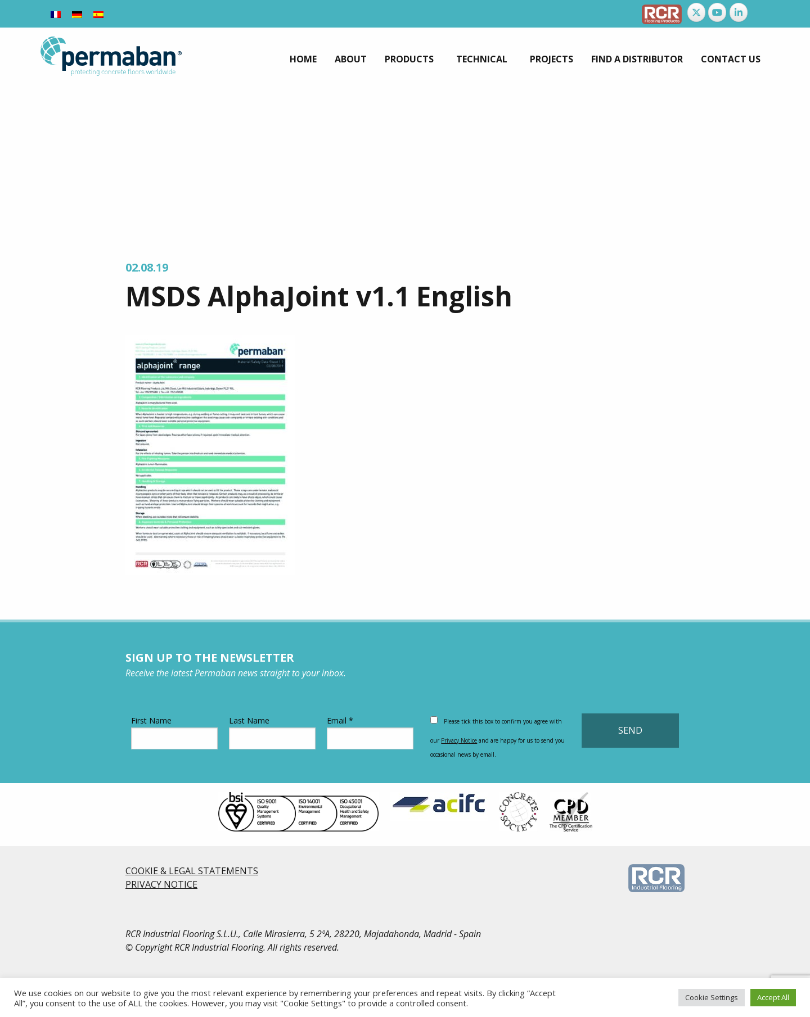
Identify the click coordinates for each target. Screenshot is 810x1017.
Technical (481, 59)
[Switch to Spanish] (98, 13)
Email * (370, 732)
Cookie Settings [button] (711, 997)
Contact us (730, 59)
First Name (174, 732)
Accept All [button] (773, 997)
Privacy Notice (459, 740)
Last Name (272, 732)
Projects (551, 59)
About (351, 59)
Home (303, 59)
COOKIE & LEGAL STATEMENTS (191, 871)
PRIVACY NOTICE (161, 884)
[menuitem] (303, 59)
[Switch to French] (55, 13)
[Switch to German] (77, 13)
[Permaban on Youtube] (717, 12)
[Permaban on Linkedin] (739, 12)
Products (409, 59)
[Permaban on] (759, 12)
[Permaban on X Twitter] (696, 12)
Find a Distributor (637, 59)
